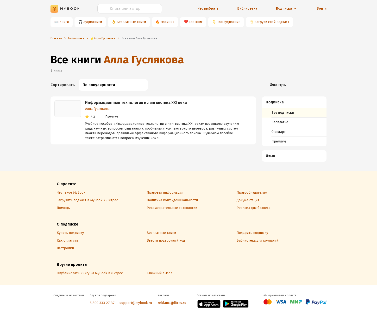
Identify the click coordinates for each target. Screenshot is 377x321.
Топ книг (195, 22)
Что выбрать (208, 8)
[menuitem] (294, 121)
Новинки (167, 22)
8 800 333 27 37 (102, 303)
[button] (294, 102)
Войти (322, 8)
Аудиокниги (92, 22)
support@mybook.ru (135, 303)
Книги (64, 22)
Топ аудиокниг (228, 22)
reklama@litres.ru (172, 303)
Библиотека (247, 8)
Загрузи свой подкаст (272, 22)
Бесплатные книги (131, 22)
